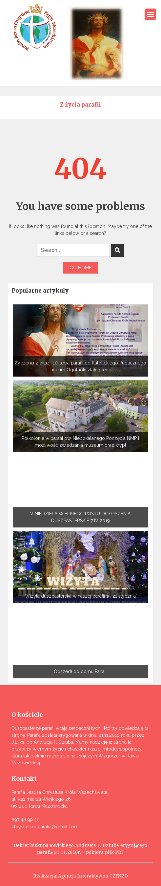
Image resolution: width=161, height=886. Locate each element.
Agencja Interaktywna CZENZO (93, 875)
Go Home (80, 267)
